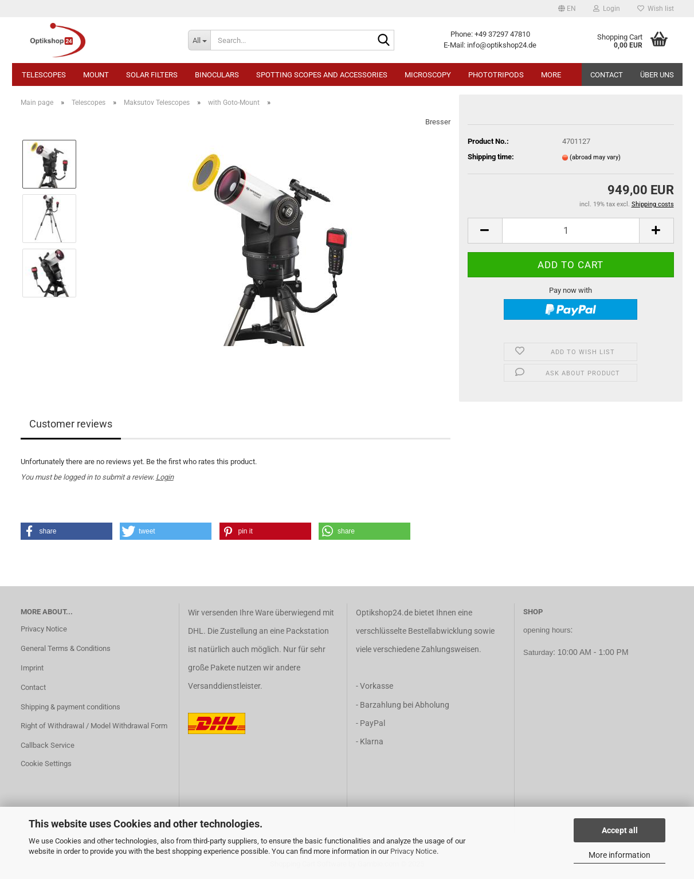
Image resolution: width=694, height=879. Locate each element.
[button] (567, 8)
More (551, 74)
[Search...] (199, 40)
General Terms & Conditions (66, 648)
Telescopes (44, 74)
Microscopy (428, 74)
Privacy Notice (413, 851)
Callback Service (48, 745)
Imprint (32, 668)
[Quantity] (571, 231)
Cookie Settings (46, 763)
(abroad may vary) (595, 157)
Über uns (657, 74)
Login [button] (606, 9)
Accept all (620, 830)
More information (619, 855)
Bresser (437, 121)
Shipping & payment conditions (70, 707)
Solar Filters (152, 74)
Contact (606, 74)
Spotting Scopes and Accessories (321, 74)
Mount (96, 74)
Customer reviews (70, 424)
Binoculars (217, 74)
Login (165, 477)
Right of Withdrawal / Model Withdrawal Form (94, 725)
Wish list (655, 9)
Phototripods (496, 74)
